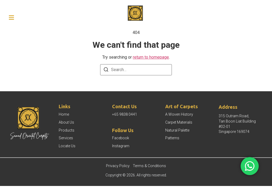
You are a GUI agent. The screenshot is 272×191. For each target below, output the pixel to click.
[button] (11, 17)
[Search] (106, 70)
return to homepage (151, 57)
